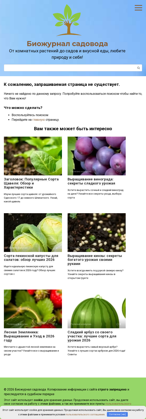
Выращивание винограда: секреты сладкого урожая (91, 181)
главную (38, 120)
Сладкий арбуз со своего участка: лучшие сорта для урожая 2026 (92, 336)
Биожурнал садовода (67, 43)
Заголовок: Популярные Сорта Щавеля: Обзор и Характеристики (31, 183)
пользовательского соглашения (85, 414)
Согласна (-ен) (117, 414)
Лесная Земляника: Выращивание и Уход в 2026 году (29, 336)
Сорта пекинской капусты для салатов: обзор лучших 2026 (31, 257)
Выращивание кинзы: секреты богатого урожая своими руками (95, 259)
